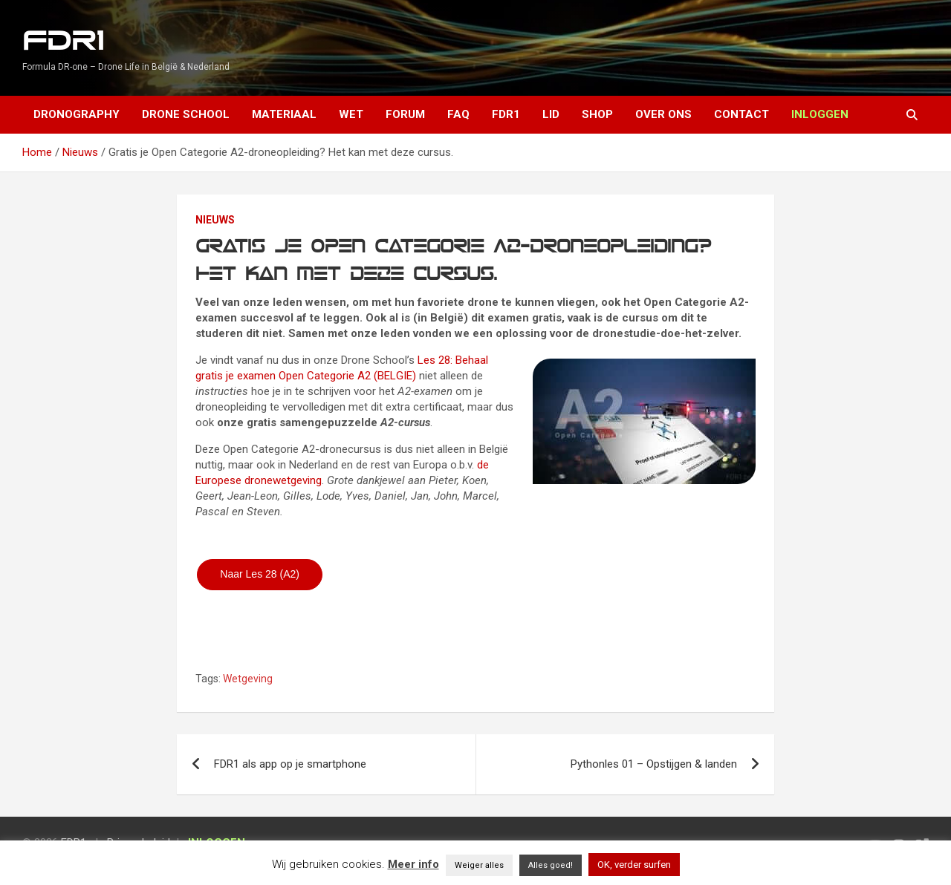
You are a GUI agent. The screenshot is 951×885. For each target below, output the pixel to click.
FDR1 (62, 41)
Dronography (76, 114)
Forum (405, 114)
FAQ (458, 114)
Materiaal (284, 114)
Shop (597, 114)
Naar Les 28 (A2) (259, 574)
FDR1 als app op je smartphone (290, 764)
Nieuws (215, 220)
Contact (741, 114)
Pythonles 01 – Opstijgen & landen (654, 764)
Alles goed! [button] (550, 865)
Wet (351, 114)
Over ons (663, 114)
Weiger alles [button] (479, 865)
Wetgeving (248, 679)
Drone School (186, 114)
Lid (550, 114)
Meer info (413, 864)
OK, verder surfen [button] (634, 864)
